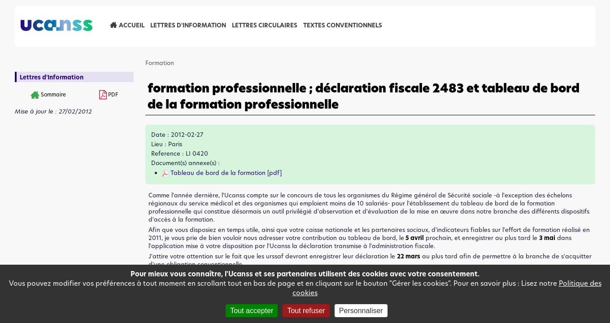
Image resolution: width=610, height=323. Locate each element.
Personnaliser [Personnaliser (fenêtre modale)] (361, 310)
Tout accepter (251, 310)
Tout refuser (306, 310)
